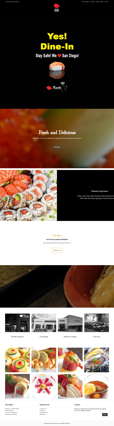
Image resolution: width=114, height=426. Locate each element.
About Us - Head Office (12, 409)
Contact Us (43, 409)
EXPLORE (57, 147)
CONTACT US (57, 250)
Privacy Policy (9, 410)
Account (42, 410)
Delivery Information (11, 414)
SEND (104, 414)
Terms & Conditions (11, 412)
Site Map (42, 414)
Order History (43, 412)
